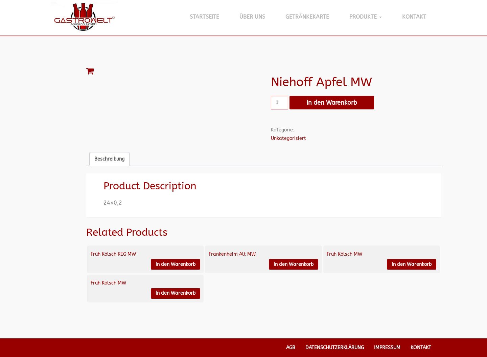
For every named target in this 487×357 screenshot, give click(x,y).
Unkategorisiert (288, 138)
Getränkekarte (307, 17)
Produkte (365, 17)
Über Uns (252, 17)
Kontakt (414, 17)
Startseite (204, 17)
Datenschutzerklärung (334, 348)
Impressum (387, 348)
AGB (290, 348)
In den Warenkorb (331, 102)
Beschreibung (109, 159)
